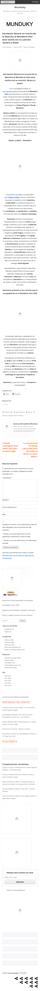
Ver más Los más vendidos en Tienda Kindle (15, 697)
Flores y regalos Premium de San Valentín (17, 615)
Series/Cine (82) (9, 645)
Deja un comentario (29, 47)
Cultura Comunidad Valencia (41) (14, 650)
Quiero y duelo (14, 197)
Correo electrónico (9, 507)
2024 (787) (7, 681)
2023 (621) (7, 683)
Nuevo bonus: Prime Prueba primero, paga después (17, 600)
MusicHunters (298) (10, 667)
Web (4, 514)
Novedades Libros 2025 (10, 605)
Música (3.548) (9, 640)
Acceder (23, 973)
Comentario (7, 478)
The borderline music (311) (12, 665)
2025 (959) (7, 678)
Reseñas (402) (8, 660)
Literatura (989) (9, 642)
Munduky (20, 7)
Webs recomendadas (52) (12, 647)
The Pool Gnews (18, 415)
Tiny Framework (13, 973)
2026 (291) (7, 676)
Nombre (6, 500)
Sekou (4, 774)
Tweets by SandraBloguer (15, 890)
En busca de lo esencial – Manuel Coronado (16, 729)
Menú (37, 2)
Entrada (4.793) (9, 629)
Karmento (9, 91)
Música (30, 412)
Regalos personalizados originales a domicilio (18, 610)
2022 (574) (7, 685)
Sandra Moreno (7, 47)
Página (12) (8, 632)
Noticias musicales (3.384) (12, 658)
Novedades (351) (9, 663)
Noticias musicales (7, 415)
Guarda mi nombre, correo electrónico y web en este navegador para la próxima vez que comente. (19, 527)
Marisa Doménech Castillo (10, 782)
